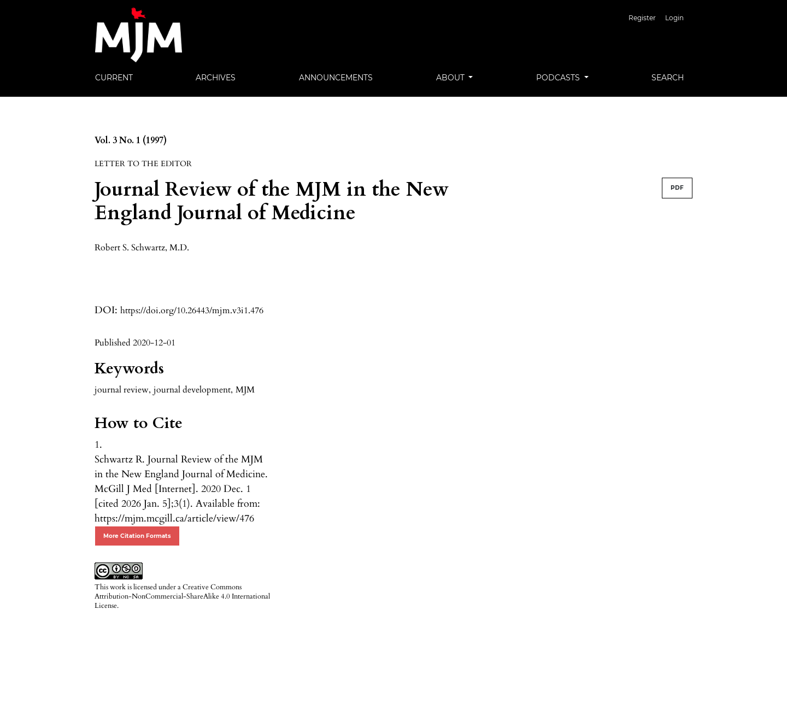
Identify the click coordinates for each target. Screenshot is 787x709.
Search (667, 78)
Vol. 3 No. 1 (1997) (131, 140)
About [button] (451, 78)
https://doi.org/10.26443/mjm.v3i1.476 (191, 310)
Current (114, 78)
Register (642, 18)
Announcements (336, 78)
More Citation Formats (137, 536)
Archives (216, 78)
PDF (677, 187)
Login (674, 18)
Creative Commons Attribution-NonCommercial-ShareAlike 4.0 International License (182, 596)
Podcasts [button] (559, 78)
